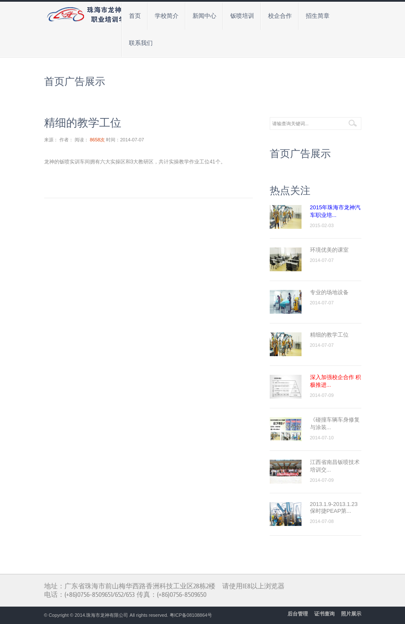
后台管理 (298, 614)
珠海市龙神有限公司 (107, 615)
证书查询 (324, 614)
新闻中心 (204, 16)
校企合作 (280, 16)
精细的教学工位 (329, 335)
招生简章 (318, 16)
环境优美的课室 (329, 250)
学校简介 (167, 16)
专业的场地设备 (329, 292)
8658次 (97, 139)
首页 (135, 16)
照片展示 (351, 614)
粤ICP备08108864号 (191, 615)
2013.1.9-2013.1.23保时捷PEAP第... (334, 507)
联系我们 (141, 43)
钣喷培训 (242, 16)
